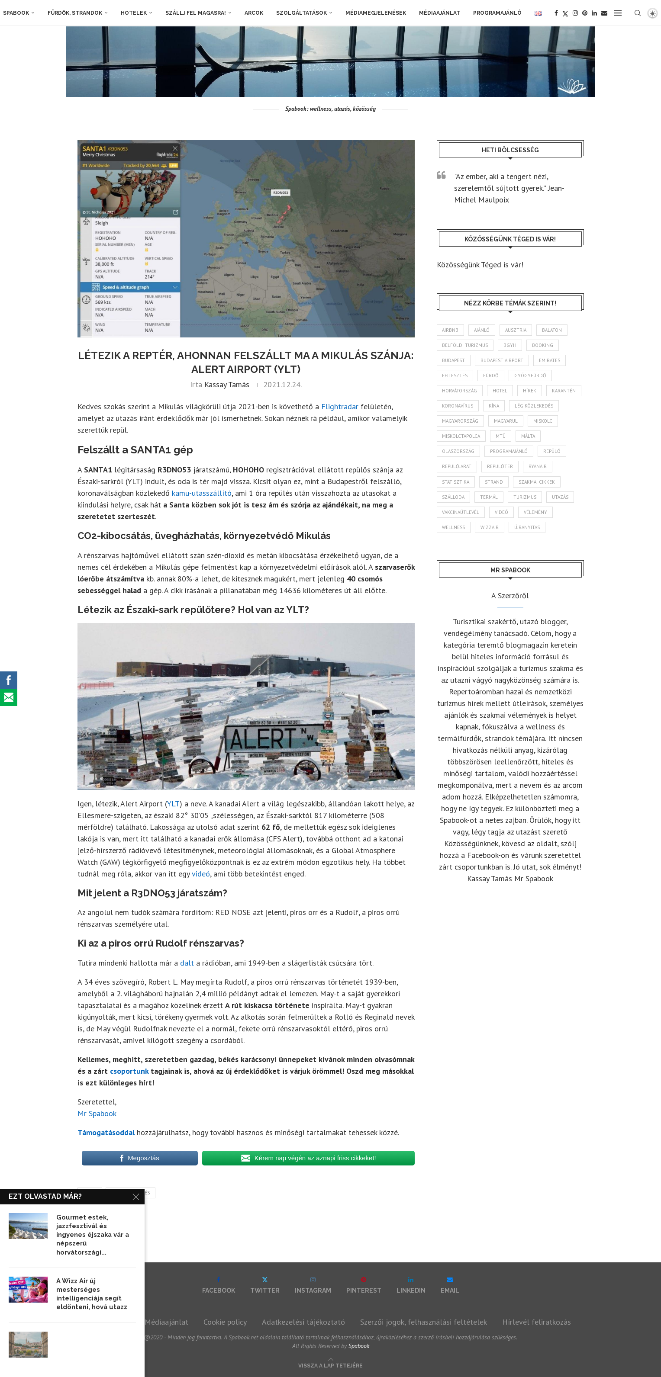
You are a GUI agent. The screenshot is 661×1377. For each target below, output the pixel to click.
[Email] (604, 13)
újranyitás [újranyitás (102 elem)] (527, 528)
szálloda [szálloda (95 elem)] (453, 497)
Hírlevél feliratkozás (536, 1322)
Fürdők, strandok (75, 13)
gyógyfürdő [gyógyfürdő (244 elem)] (531, 375)
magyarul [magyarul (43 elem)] (506, 421)
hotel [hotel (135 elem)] (500, 391)
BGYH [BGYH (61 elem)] (510, 345)
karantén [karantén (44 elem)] (564, 391)
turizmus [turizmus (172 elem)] (525, 497)
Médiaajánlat (439, 13)
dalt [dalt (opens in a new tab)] (187, 963)
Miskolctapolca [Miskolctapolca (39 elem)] (461, 436)
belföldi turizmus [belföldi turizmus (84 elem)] (465, 345)
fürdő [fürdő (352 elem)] (491, 375)
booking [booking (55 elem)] (543, 345)
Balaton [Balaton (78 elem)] (552, 330)
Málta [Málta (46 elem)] (528, 436)
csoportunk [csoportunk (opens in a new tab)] (129, 1071)
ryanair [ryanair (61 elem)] (538, 467)
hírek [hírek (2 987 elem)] (530, 391)
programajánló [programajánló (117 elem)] (509, 452)
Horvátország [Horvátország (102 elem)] (459, 391)
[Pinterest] (584, 13)
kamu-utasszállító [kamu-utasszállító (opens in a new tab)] (202, 493)
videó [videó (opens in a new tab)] (201, 874)
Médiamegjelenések (375, 13)
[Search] (637, 13)
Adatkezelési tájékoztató (303, 1322)
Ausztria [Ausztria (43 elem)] (516, 330)
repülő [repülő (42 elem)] (552, 452)
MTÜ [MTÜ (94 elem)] (501, 436)
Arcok (254, 13)
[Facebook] (556, 13)
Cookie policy (225, 1322)
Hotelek (134, 13)
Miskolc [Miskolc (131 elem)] (543, 421)
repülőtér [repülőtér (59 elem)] (500, 467)
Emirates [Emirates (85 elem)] (550, 360)
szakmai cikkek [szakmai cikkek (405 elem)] (537, 482)
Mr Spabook (96, 1113)
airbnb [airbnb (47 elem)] (450, 330)
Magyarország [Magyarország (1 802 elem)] (460, 421)
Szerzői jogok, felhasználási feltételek (423, 1322)
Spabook (16, 13)
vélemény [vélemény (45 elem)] (536, 513)
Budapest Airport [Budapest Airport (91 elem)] (502, 360)
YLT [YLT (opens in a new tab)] (173, 804)
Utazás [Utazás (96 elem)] (560, 497)
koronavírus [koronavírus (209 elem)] (458, 406)
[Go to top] (330, 1365)
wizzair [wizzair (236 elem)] (490, 528)
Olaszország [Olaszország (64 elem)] (458, 452)
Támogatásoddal (106, 1132)
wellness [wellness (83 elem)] (453, 528)
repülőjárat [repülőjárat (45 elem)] (457, 467)
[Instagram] (575, 13)
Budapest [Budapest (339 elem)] (453, 360)
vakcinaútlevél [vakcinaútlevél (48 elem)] (461, 513)
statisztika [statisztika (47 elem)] (456, 482)
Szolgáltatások (301, 13)
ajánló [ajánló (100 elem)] (482, 330)
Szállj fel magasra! (195, 13)
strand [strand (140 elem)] (494, 482)
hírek (90, 1193)
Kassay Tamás (226, 384)
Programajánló (497, 13)
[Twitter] (565, 13)
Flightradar (339, 406)
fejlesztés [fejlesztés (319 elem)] (455, 375)
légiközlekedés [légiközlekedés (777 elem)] (534, 406)
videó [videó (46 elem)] (502, 513)
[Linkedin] (594, 13)
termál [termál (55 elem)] (489, 497)
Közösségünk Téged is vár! (480, 265)
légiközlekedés (130, 1193)
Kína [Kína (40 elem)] (494, 406)
